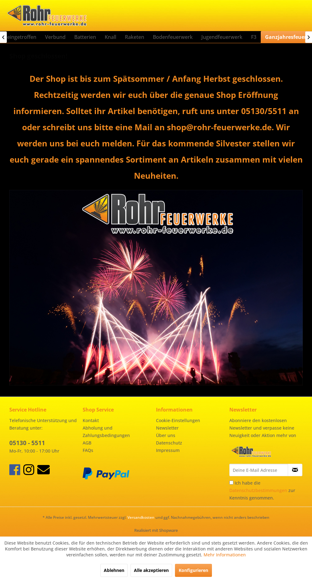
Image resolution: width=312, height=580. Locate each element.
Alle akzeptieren (151, 570)
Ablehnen (114, 570)
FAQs (88, 450)
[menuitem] (55, 37)
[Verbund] (55, 37)
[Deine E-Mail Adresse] (258, 470)
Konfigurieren (193, 570)
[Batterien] (85, 37)
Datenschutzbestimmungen (258, 490)
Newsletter (167, 428)
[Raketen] (135, 37)
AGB (87, 443)
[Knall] (110, 37)
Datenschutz (169, 443)
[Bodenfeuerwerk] (173, 37)
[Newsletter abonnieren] (295, 470)
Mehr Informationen (225, 555)
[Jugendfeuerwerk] (222, 37)
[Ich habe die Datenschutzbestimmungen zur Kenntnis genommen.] (231, 483)
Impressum (168, 450)
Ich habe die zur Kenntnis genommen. (262, 490)
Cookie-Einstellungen (178, 420)
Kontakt (91, 420)
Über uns (165, 435)
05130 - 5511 (27, 443)
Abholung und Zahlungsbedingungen (106, 431)
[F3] (254, 37)
